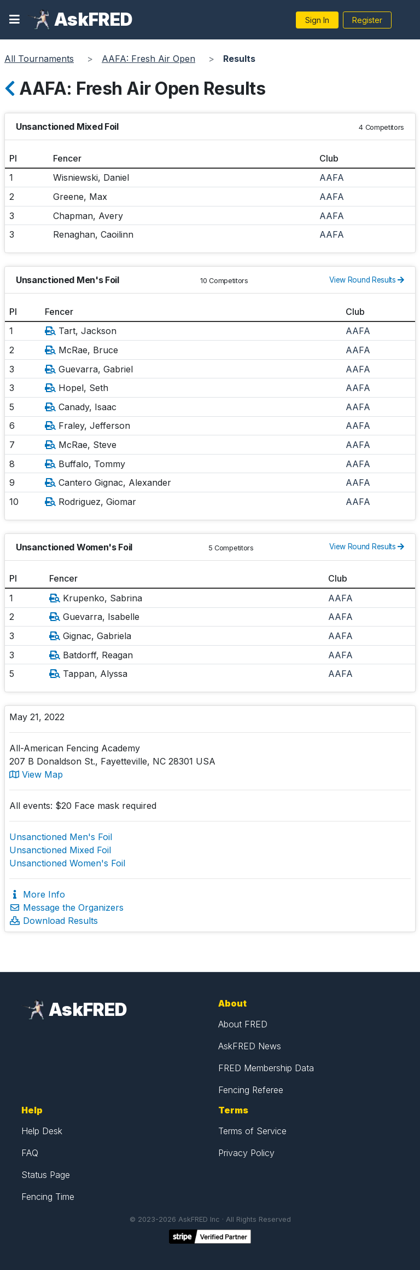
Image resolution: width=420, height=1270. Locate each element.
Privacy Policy (246, 1152)
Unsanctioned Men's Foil (60, 836)
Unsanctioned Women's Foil (67, 863)
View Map (36, 774)
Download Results (53, 920)
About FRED (242, 1024)
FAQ (29, 1152)
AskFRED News (249, 1046)
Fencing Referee (250, 1089)
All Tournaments (39, 58)
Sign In (317, 20)
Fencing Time (47, 1196)
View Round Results (366, 279)
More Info (37, 894)
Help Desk (41, 1130)
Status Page (45, 1174)
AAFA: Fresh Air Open (148, 58)
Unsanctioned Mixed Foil (60, 849)
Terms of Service (252, 1130)
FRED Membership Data (266, 1067)
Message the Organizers (66, 907)
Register (367, 20)
